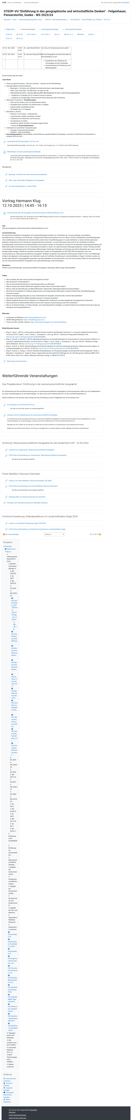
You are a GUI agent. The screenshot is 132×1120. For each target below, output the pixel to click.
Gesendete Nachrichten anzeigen (8, 1095)
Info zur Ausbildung (14, 3)
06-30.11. (91, 34)
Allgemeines (9, 29)
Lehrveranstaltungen (31, 3)
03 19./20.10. (31, 34)
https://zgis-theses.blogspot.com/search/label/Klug (48, 322)
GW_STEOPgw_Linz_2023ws (92, 20)
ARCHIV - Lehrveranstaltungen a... (57, 20)
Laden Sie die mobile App (17, 1118)
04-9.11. (57, 34)
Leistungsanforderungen (72, 29)
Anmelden (125, 3)
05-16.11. (81, 34)
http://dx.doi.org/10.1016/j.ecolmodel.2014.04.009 (53, 348)
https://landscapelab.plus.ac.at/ (35, 317)
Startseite (7, 20)
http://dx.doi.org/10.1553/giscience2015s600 (22, 337)
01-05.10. (9, 34)
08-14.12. (19, 39)
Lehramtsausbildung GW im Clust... (31, 20)
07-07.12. (9, 39)
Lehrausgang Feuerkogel (48, 29)
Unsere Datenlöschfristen (17, 1115)
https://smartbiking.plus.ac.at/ (34, 320)
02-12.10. (107, 20)
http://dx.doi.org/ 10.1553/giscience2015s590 (37, 344)
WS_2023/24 (75, 20)
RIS (43, 337)
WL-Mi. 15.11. (69, 34)
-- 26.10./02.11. (45, 34)
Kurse (15, 20)
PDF (39, 337)
